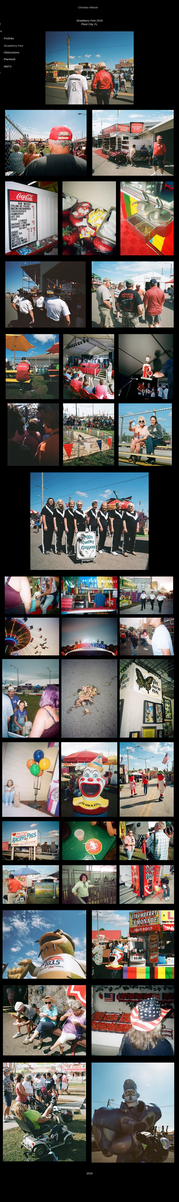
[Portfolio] (9, 38)
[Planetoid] (11, 59)
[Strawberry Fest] (15, 45)
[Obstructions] (12, 52)
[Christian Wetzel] (89, 7)
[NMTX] (11, 66)
